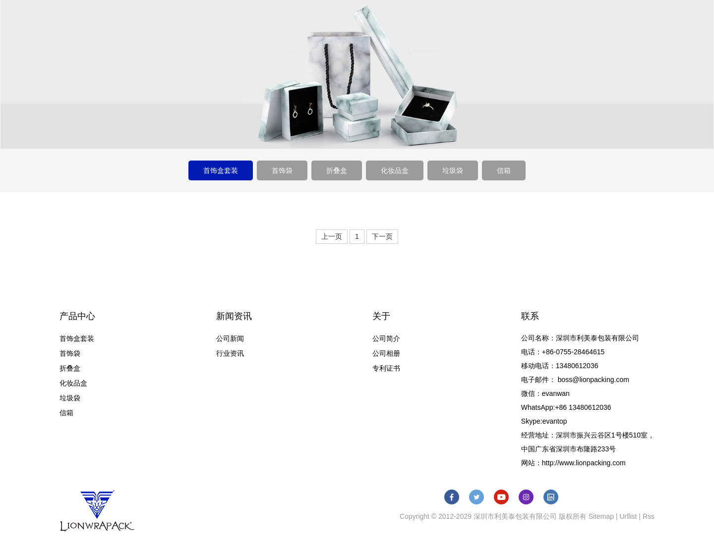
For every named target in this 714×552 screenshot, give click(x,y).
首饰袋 (282, 170)
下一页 (382, 236)
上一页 (331, 236)
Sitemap (601, 516)
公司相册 (386, 353)
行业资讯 (230, 353)
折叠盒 (336, 170)
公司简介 (386, 338)
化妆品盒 (395, 170)
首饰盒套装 (220, 170)
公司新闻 (230, 338)
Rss (648, 516)
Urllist (628, 516)
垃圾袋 (452, 170)
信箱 (504, 170)
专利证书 (386, 368)
